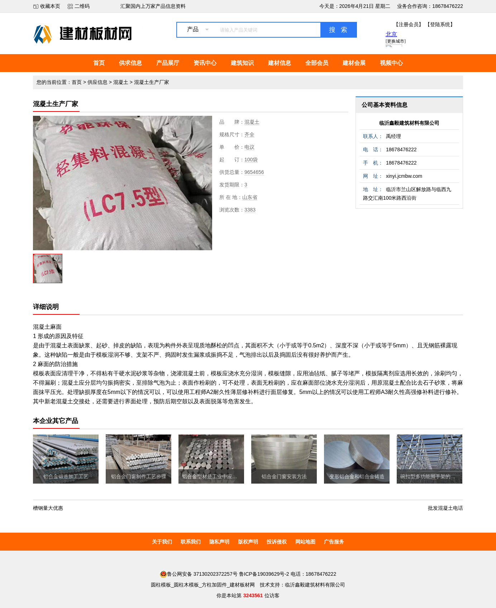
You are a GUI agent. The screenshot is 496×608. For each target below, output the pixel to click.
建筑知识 (242, 63)
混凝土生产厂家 (151, 82)
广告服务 (334, 542)
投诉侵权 (277, 542)
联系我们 (191, 542)
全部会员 (316, 63)
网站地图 (305, 542)
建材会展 (354, 63)
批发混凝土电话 (445, 508)
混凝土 (120, 82)
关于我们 (162, 542)
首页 (99, 63)
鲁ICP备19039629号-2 (264, 574)
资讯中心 (205, 63)
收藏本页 (50, 6)
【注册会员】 (409, 24)
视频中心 (391, 63)
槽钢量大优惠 (48, 508)
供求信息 (130, 63)
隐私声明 (219, 542)
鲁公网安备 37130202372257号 (199, 574)
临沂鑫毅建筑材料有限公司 (409, 123)
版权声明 (248, 542)
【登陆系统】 (440, 24)
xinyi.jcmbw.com (404, 176)
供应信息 (97, 82)
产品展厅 (167, 63)
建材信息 (279, 63)
